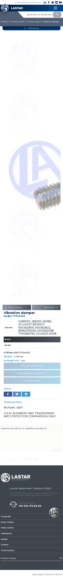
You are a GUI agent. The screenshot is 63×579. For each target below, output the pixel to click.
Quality (4, 539)
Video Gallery (7, 528)
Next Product (51, 307)
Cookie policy (7, 550)
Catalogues (6, 533)
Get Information (32, 380)
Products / (5, 21)
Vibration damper (51, 21)
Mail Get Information (32, 365)
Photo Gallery (7, 522)
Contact (4, 544)
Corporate (6, 516)
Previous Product (13, 307)
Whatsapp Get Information (32, 373)
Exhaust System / (18, 21)
